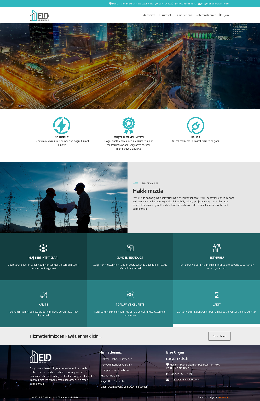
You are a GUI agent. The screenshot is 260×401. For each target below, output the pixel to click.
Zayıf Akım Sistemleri (113, 381)
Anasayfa (149, 15)
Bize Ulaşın (219, 336)
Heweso (223, 397)
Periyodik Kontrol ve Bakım (116, 364)
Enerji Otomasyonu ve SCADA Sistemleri (124, 387)
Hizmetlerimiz (183, 15)
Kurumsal (165, 15)
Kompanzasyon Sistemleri (116, 370)
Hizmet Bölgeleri (110, 375)
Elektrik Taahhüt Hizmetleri (116, 359)
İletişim (224, 15)
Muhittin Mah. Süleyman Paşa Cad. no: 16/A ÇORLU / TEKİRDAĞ (193, 366)
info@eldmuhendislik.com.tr (185, 379)
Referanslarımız (206, 15)
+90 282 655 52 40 (180, 374)
